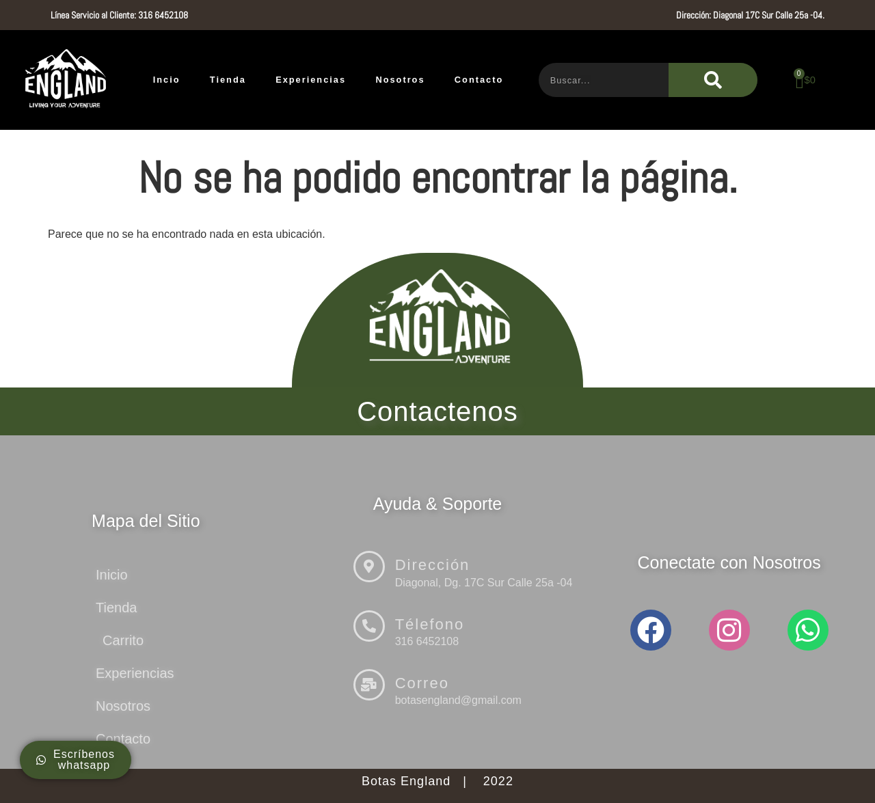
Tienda (228, 79)
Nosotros (400, 79)
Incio (166, 79)
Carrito (123, 640)
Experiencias (310, 79)
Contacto (479, 79)
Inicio (112, 574)
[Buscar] (713, 80)
